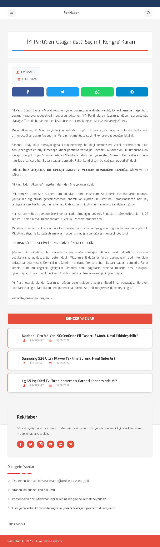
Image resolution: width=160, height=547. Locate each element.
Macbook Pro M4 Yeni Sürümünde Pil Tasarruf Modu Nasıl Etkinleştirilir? (80, 336)
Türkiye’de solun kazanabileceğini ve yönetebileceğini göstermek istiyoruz (63, 508)
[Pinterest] (70, 444)
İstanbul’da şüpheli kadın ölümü (33, 490)
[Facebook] (20, 444)
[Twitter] (30, 444)
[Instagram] (40, 444)
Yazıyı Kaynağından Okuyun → (32, 298)
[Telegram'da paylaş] (132, 91)
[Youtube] (50, 444)
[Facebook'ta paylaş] (28, 91)
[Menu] (12, 13)
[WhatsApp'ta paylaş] (97, 91)
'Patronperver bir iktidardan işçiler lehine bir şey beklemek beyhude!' (58, 499)
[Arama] (148, 13)
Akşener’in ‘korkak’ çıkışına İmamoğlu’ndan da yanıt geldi (50, 481)
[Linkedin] (60, 444)
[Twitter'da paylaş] (62, 91)
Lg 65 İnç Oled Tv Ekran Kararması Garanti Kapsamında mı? (69, 381)
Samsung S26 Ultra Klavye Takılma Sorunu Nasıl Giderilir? (68, 358)
